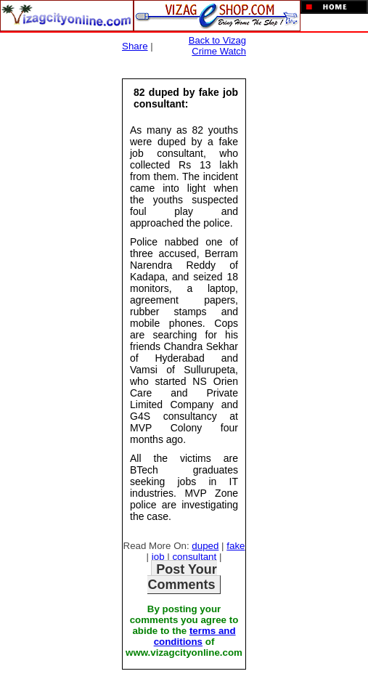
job (158, 556)
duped (205, 545)
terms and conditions (195, 636)
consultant (194, 556)
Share (135, 46)
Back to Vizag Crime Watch (217, 46)
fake (235, 545)
